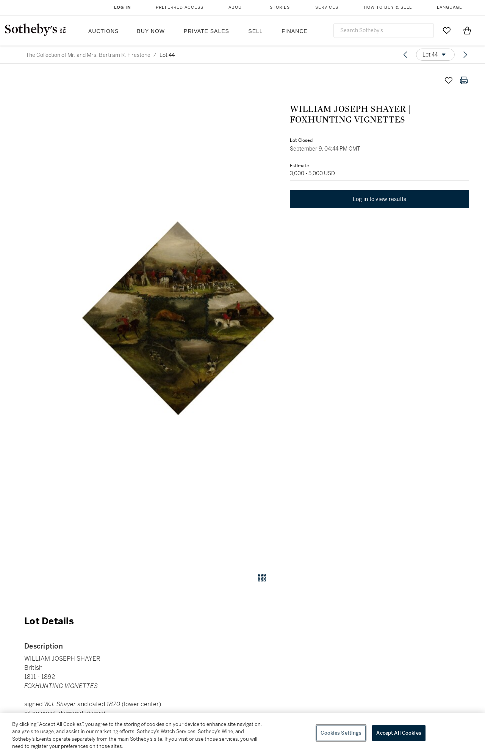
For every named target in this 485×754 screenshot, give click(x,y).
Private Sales (206, 31)
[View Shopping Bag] (467, 30)
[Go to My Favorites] (447, 30)
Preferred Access (179, 7)
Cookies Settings (341, 733)
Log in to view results (380, 200)
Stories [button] (280, 7)
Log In (122, 7)
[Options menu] (435, 55)
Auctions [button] (103, 31)
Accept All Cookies (398, 733)
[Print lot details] (464, 80)
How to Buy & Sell (388, 7)
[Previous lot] (405, 55)
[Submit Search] (425, 30)
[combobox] (383, 30)
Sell (255, 31)
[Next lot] (465, 55)
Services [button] (326, 7)
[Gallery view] (262, 577)
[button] (178, 318)
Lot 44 (167, 55)
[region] (242, 733)
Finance (294, 31)
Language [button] (449, 7)
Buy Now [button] (151, 31)
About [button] (236, 7)
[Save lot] (449, 80)
